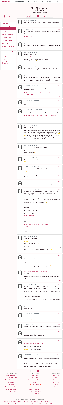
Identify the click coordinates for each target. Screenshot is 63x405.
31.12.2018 (59, 331)
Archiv (3, 69)
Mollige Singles (10, 382)
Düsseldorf (22, 404)
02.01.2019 (59, 354)
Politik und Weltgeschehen (8, 26)
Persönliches (5, 31)
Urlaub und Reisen (6, 49)
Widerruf (56, 386)
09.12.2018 (59, 20)
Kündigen (56, 384)
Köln (24, 401)
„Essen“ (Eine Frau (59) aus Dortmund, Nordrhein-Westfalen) (35, 271)
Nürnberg (52, 404)
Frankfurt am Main (48, 401)
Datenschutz (56, 382)
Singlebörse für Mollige (37, 1)
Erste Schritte (35, 377)
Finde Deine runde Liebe (10, 386)
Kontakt (35, 382)
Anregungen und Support (8, 59)
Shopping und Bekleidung (8, 46)
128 (49, 16)
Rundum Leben (5, 23)
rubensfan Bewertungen (10, 389)
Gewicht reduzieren (6, 66)
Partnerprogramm (35, 386)
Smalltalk (4, 29)
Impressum (56, 380)
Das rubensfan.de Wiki (10, 391)
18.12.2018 (59, 189)
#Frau (60, 96)
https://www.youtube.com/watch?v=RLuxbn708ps (35, 56)
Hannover (34, 404)
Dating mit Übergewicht (10, 380)
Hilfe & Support (35, 375)
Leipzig (46, 404)
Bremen (28, 404)
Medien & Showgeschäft (7, 52)
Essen (16, 404)
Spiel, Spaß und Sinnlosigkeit (5, 62)
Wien (41, 401)
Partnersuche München (32, 401)
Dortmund (10, 404)
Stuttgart (57, 401)
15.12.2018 (59, 109)
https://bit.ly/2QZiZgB (54, 175)
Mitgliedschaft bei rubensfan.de (35, 380)
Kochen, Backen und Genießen (6, 55)
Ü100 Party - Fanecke (6, 37)
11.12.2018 (59, 75)
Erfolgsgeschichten (49, 1)
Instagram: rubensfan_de (35, 389)
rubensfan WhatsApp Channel (35, 393)
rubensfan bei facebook (35, 391)
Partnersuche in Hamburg (10, 401)
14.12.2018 (59, 85)
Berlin (19, 401)
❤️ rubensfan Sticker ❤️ (35, 384)
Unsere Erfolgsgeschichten (10, 375)
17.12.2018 (59, 125)
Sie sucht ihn (11, 384)
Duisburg (41, 404)
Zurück (8, 16)
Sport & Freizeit (5, 43)
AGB (56, 377)
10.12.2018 (59, 29)
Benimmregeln (56, 375)
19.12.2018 (59, 284)
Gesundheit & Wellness (7, 40)
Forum (57, 1)
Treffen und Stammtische (8, 34)
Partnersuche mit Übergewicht (11, 377)
